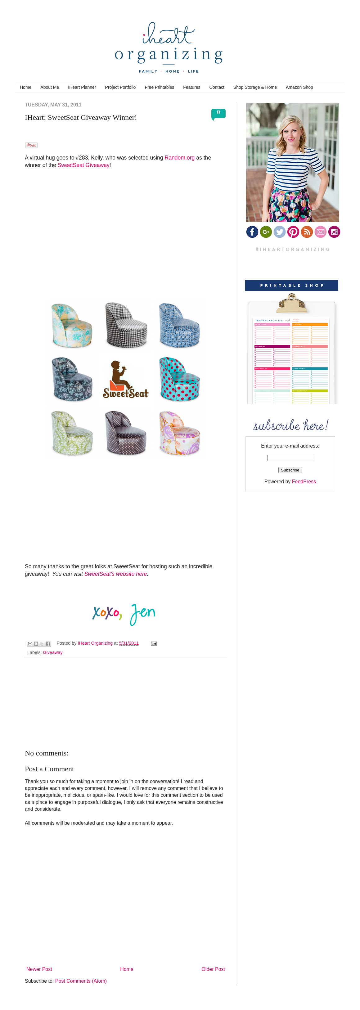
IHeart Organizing (96, 643)
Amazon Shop (299, 87)
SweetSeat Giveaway (84, 165)
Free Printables (159, 87)
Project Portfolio (120, 87)
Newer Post (39, 969)
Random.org (180, 158)
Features (191, 87)
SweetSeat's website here (115, 574)
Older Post (213, 969)
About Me (49, 87)
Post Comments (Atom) (81, 981)
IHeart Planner (82, 87)
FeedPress (304, 481)
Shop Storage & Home (255, 87)
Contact (216, 87)
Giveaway (52, 652)
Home (25, 87)
